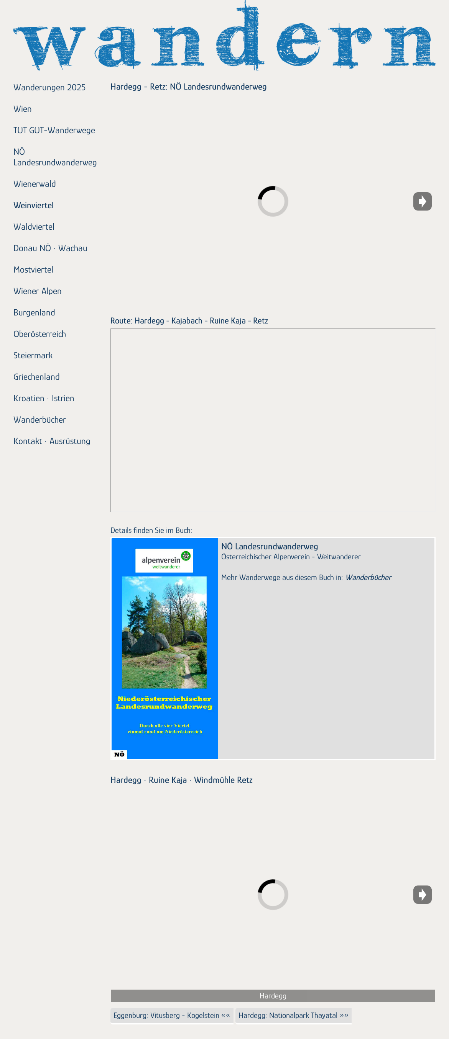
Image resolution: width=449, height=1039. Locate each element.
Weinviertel (33, 205)
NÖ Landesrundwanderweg (55, 156)
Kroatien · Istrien (43, 398)
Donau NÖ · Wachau (50, 248)
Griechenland (36, 376)
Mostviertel (33, 269)
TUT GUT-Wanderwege (54, 130)
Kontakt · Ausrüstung (51, 441)
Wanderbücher (39, 419)
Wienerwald (34, 183)
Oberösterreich (39, 333)
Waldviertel (33, 226)
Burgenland (34, 312)
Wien (22, 108)
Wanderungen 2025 (49, 87)
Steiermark (33, 355)
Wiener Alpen (37, 291)
